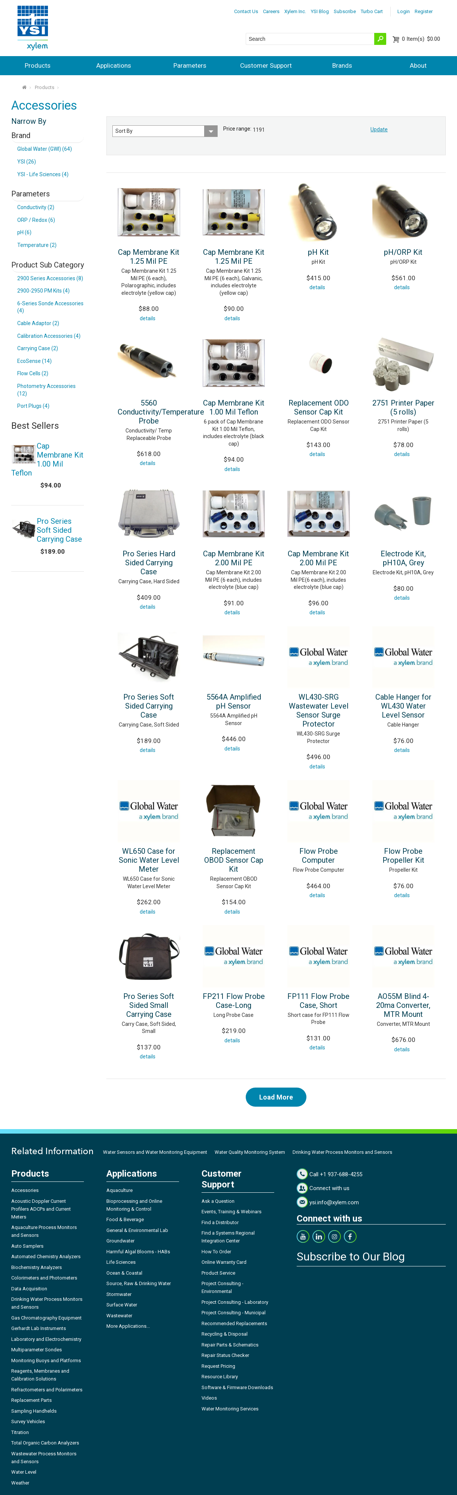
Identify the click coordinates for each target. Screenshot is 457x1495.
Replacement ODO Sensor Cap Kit (318, 407)
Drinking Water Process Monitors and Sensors (342, 1152)
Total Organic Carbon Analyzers (45, 1443)
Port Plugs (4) (33, 406)
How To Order (216, 1251)
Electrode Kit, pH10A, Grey (403, 558)
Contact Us (246, 11)
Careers (271, 11)
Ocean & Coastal (124, 1273)
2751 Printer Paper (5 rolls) (403, 407)
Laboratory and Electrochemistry (46, 1339)
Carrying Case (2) (37, 348)
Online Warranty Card (224, 1262)
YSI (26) (26, 162)
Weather (20, 1483)
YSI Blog (320, 11)
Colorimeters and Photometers (44, 1278)
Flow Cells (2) (32, 373)
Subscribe (345, 11)
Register (424, 11)
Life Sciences (121, 1262)
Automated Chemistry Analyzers (46, 1256)
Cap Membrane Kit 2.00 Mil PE (233, 558)
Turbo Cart (372, 11)
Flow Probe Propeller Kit (403, 856)
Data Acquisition (29, 1288)
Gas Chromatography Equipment (46, 1318)
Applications (113, 65)
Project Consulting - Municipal (234, 1312)
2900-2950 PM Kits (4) (43, 291)
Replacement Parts (31, 1400)
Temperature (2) (37, 245)
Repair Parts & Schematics (230, 1345)
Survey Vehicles (28, 1421)
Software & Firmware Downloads (237, 1387)
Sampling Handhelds (34, 1411)
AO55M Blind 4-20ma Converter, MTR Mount (403, 1005)
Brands (342, 65)
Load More (276, 1097)
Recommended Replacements (234, 1323)
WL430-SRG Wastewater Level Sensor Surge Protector (318, 710)
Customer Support (266, 65)
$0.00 (421, 39)
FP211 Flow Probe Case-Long (234, 1001)
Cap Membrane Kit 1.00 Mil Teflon (233, 407)
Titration (20, 1432)
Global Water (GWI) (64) (44, 149)
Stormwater (118, 1294)
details (147, 318)
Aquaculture (119, 1190)
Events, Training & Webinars (231, 1211)
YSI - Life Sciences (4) (43, 174)
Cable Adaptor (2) (38, 323)
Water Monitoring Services (230, 1409)
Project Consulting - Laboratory (235, 1302)
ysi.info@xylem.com (334, 1202)
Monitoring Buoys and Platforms (46, 1360)
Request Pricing (218, 1366)
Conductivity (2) (35, 207)
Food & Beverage (125, 1219)
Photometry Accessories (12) (46, 390)
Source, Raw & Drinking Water (138, 1283)
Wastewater (119, 1315)
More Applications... (128, 1326)
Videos (209, 1398)
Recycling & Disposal (225, 1334)
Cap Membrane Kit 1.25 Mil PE (148, 257)
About (418, 65)
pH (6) (24, 232)
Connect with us (329, 1188)
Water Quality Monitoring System (250, 1152)
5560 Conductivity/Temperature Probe (161, 411)
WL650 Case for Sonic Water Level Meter (149, 860)
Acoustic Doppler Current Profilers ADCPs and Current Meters (41, 1209)
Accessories (25, 1190)
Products (38, 65)
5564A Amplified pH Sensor (233, 701)
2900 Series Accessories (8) (50, 278)
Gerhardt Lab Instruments (38, 1328)
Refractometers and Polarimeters (46, 1389)
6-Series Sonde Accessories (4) (50, 307)
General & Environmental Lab (137, 1230)
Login (403, 11)
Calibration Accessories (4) (49, 336)
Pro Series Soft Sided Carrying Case (148, 706)
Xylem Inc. (295, 11)
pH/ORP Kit (403, 252)
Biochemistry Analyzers (36, 1267)
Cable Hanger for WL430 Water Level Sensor (403, 706)
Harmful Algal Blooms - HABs (138, 1251)
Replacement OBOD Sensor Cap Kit (233, 860)
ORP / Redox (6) (36, 220)
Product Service (218, 1273)
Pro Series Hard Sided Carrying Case (148, 562)
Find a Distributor (220, 1222)
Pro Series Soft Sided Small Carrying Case (148, 1005)
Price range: (237, 129)
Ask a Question (218, 1201)
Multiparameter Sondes (36, 1349)
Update (379, 129)
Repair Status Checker (225, 1355)
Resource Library (220, 1376)
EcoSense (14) (34, 361)
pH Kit (318, 252)
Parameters (189, 65)
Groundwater (120, 1241)
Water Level (23, 1472)
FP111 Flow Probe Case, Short (318, 1001)
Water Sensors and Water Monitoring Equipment (155, 1152)
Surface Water (121, 1305)
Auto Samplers (27, 1246)
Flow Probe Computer (318, 856)
